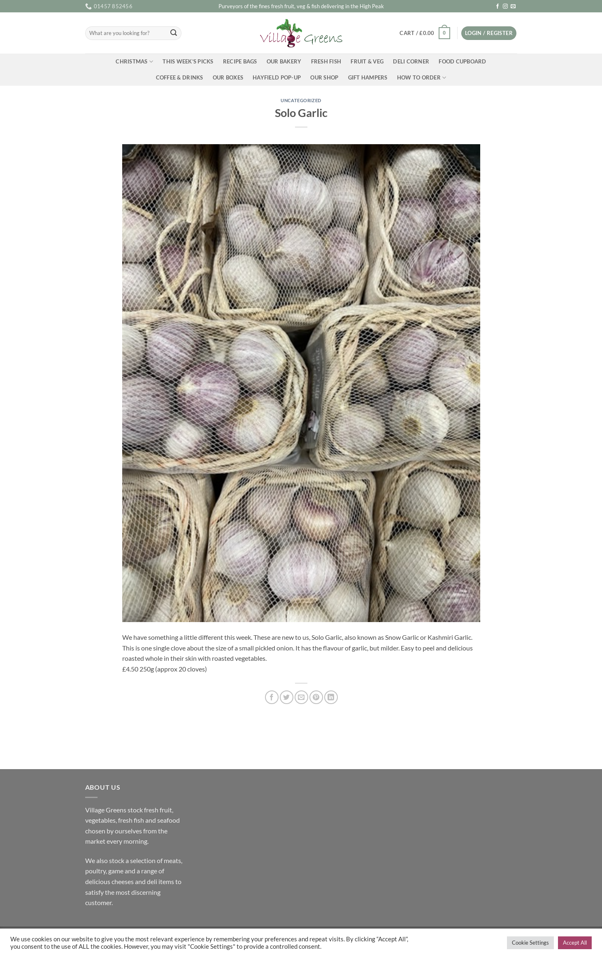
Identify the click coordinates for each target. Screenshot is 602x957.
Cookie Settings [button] (530, 942)
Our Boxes (228, 77)
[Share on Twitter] (286, 697)
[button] (425, 33)
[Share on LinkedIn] (331, 697)
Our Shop (324, 77)
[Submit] (174, 33)
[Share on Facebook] (272, 697)
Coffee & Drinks (179, 77)
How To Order (421, 78)
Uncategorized (301, 100)
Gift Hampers (368, 77)
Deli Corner (411, 61)
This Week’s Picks (188, 61)
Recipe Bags (240, 61)
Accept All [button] (575, 942)
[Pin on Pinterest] (316, 697)
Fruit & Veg (367, 61)
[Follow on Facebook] (497, 6)
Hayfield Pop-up (277, 77)
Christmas (134, 62)
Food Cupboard (462, 61)
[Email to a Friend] (301, 697)
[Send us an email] (513, 6)
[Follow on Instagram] (505, 6)
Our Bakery (284, 61)
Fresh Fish (326, 61)
